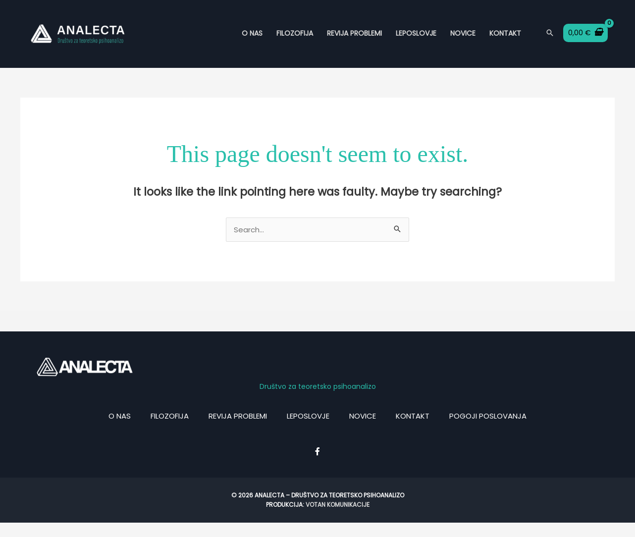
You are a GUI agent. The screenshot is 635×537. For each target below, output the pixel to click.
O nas (252, 40)
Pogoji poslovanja (488, 430)
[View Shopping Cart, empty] (585, 40)
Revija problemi (238, 430)
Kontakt (505, 40)
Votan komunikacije (338, 519)
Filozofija (294, 40)
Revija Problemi (354, 40)
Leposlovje (416, 40)
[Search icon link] (549, 40)
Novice (463, 40)
